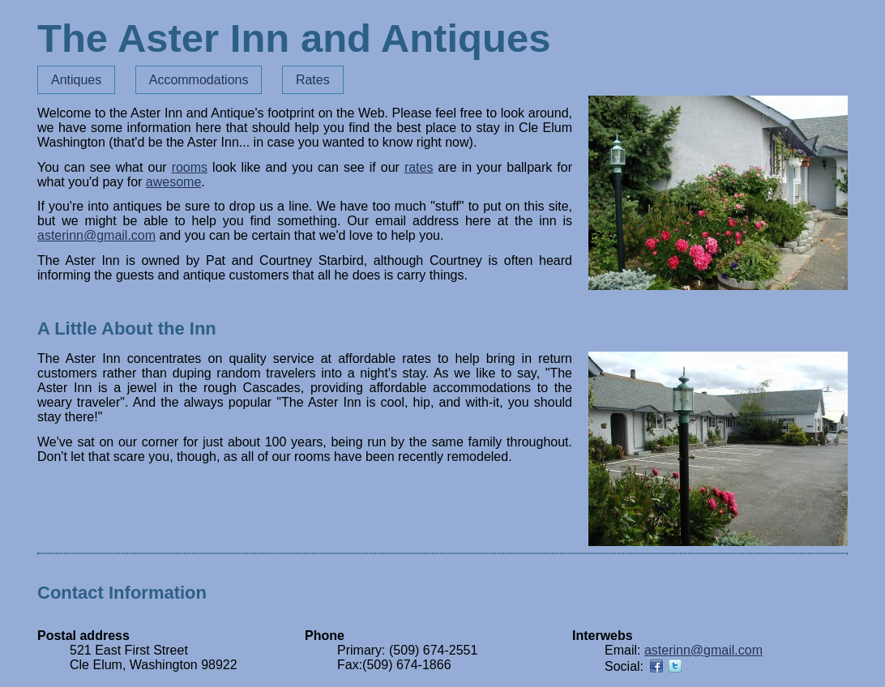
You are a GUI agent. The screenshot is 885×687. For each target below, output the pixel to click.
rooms (189, 167)
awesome (173, 182)
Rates (313, 80)
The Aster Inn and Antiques (293, 38)
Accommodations (199, 80)
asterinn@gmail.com (96, 235)
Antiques (76, 80)
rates (419, 167)
